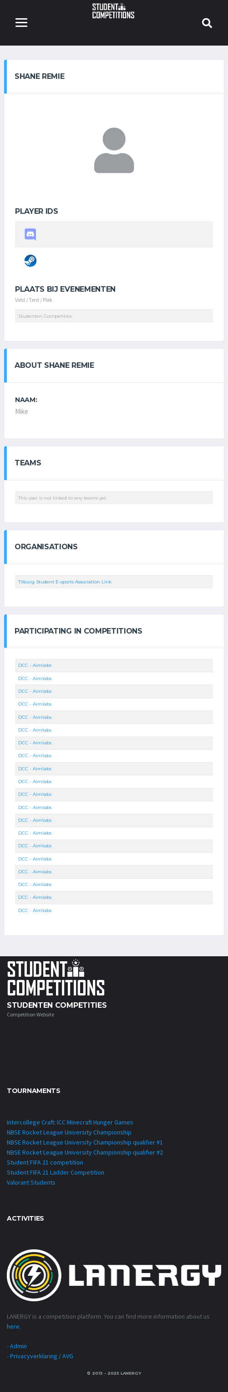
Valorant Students (31, 1182)
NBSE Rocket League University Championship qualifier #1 (85, 1142)
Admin (18, 1346)
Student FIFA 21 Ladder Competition (55, 1172)
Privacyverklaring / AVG (41, 1356)
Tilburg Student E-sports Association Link (64, 582)
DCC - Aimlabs (34, 665)
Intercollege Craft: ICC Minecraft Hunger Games (70, 1122)
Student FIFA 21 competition (45, 1162)
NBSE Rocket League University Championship (69, 1132)
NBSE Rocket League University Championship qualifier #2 (85, 1152)
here (13, 1326)
